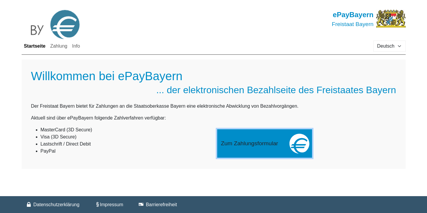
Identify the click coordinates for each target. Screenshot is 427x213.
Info (76, 46)
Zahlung (58, 46)
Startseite (36, 45)
